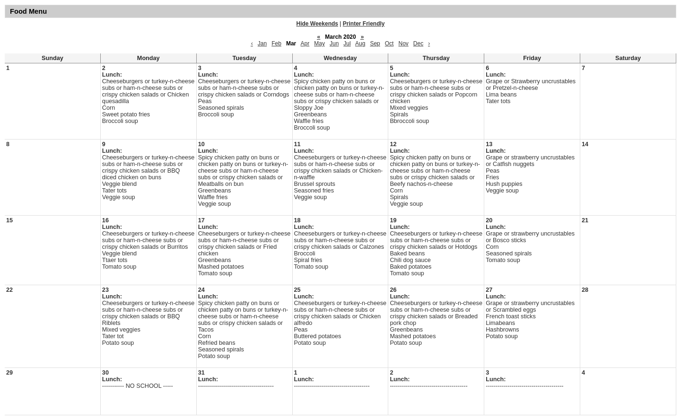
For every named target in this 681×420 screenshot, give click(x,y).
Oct (389, 43)
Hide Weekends (317, 23)
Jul (346, 43)
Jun (334, 43)
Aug (360, 43)
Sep (375, 43)
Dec (418, 43)
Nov (403, 43)
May (319, 43)
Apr (305, 43)
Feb (276, 43)
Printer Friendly (364, 23)
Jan (262, 43)
